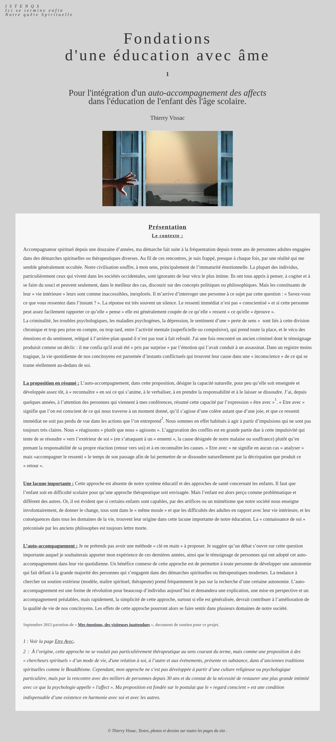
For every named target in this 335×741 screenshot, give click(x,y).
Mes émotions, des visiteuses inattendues (114, 624)
